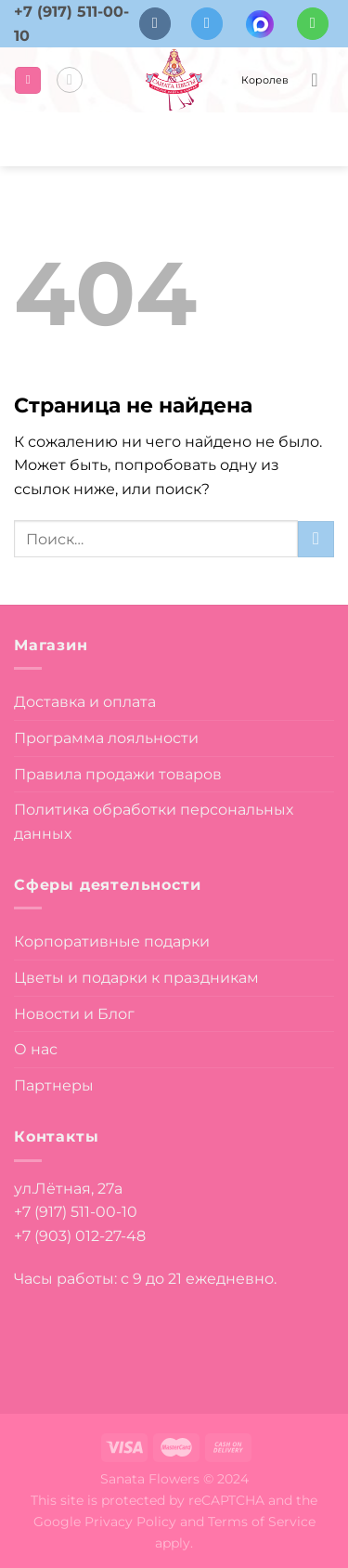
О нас (36, 1049)
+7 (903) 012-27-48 (80, 1236)
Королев (265, 79)
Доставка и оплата (85, 702)
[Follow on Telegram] (207, 23)
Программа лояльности (106, 738)
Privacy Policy (130, 1521)
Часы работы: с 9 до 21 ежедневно (144, 1278)
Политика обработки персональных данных (153, 822)
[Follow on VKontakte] (155, 23)
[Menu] (28, 80)
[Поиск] (70, 80)
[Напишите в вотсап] (313, 23)
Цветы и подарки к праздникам (136, 978)
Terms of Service (262, 1521)
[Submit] (316, 539)
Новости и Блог (74, 1014)
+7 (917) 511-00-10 (75, 1212)
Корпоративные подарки (112, 941)
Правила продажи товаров (118, 774)
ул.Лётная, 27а (68, 1188)
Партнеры (54, 1085)
